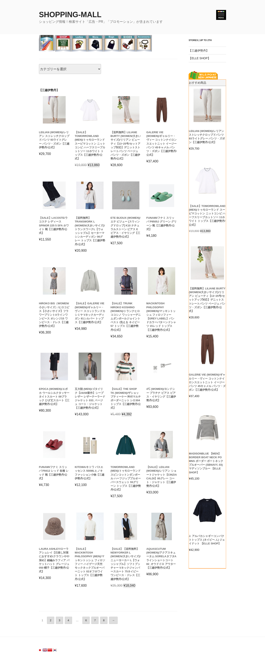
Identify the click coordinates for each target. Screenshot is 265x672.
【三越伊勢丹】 (199, 50)
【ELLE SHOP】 (200, 58)
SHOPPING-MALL (70, 14)
